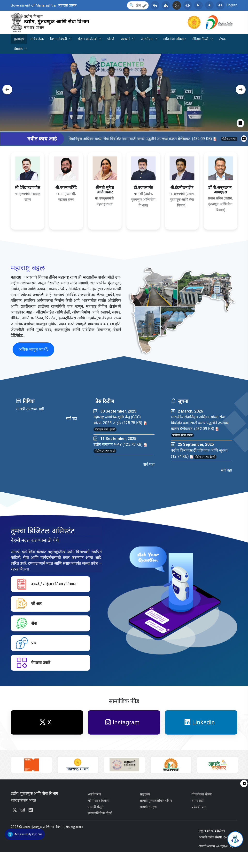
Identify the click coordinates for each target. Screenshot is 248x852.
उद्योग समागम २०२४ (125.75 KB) (120, 444)
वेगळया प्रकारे (33, 663)
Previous (7, 89)
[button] (144, 6)
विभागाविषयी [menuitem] (59, 40)
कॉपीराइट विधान (98, 800)
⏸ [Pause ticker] (244, 139)
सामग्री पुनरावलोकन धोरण (156, 800)
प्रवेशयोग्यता (199, 807)
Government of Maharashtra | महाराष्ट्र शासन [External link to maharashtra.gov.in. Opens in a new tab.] (44, 5)
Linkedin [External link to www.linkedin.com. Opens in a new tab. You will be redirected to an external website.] (200, 722)
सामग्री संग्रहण (148, 807)
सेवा (26, 623)
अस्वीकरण (94, 794)
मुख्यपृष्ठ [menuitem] (19, 39)
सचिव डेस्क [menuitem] (37, 39)
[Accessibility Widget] (25, 834)
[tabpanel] (124, 92)
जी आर (29, 604)
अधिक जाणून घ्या (33, 349)
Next (241, 89)
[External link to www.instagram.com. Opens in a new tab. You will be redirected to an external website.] (23, 810)
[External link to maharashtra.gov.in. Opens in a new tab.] (196, 22)
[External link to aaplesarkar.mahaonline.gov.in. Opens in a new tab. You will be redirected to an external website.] (217, 764)
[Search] (138, 5)
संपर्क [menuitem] (222, 39)
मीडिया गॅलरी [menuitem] (201, 40)
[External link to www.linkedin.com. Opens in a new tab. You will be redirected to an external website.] (31, 810)
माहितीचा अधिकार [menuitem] (174, 39)
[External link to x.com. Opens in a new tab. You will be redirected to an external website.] (15, 810)
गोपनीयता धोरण (202, 794)
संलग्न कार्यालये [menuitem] (88, 40)
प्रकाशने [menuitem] (126, 40)
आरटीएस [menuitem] (147, 40)
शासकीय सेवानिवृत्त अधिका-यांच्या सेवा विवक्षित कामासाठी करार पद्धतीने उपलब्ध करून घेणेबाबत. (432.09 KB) (145, 138)
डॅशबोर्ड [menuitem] (19, 50)
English (231, 5)
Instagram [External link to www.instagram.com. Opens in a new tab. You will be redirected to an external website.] (122, 722)
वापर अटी (198, 800)
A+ (220, 5)
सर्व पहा (71, 418)
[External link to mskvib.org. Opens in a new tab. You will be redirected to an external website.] (124, 764)
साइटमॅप (145, 794)
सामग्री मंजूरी (96, 807)
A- (198, 5)
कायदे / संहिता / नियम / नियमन (46, 584)
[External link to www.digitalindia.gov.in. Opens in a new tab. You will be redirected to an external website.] (221, 22)
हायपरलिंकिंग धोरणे (100, 813)
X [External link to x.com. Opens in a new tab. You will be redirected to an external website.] (45, 722)
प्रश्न (26, 643)
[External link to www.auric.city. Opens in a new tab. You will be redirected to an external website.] (31, 764)
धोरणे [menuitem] (110, 39)
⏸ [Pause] (240, 123)
